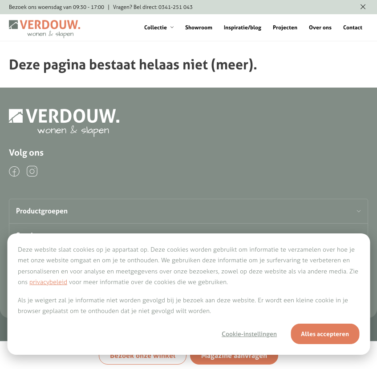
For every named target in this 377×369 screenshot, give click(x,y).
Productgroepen (42, 210)
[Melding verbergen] (363, 7)
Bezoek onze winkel (142, 355)
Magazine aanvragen (234, 355)
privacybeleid (48, 282)
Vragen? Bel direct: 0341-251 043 (153, 7)
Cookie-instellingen (249, 334)
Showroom (198, 27)
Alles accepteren (325, 334)
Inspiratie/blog (242, 27)
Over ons (320, 27)
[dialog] (188, 294)
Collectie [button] (159, 27)
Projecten (285, 27)
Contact (352, 27)
